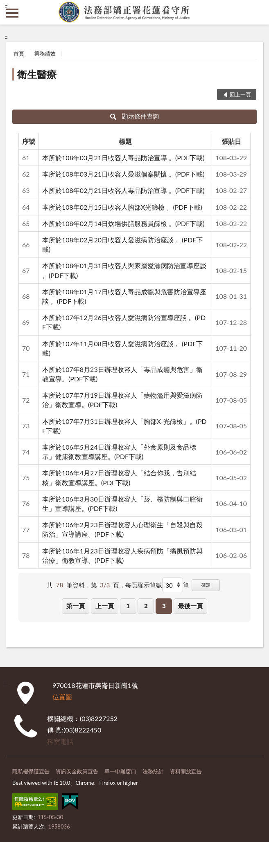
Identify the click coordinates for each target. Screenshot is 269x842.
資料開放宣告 (186, 771)
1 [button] (128, 605)
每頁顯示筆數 (143, 585)
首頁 (19, 53)
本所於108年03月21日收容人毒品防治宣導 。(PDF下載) (123, 157)
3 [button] (164, 605)
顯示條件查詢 (134, 116)
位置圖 (62, 697)
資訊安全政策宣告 (77, 771)
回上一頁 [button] (240, 94)
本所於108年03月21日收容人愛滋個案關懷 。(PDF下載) (123, 174)
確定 (205, 584)
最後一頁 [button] (190, 605)
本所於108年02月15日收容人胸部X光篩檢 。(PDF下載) (122, 207)
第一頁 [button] (75, 605)
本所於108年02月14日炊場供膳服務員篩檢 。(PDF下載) (123, 223)
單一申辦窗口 (120, 771)
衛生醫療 (37, 74)
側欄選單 (12, 13)
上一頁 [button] (104, 605)
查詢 (256, 12)
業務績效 (45, 53)
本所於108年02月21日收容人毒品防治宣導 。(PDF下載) (123, 190)
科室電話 (60, 741)
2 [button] (146, 605)
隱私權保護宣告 (31, 771)
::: (7, 6)
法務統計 (153, 771)
